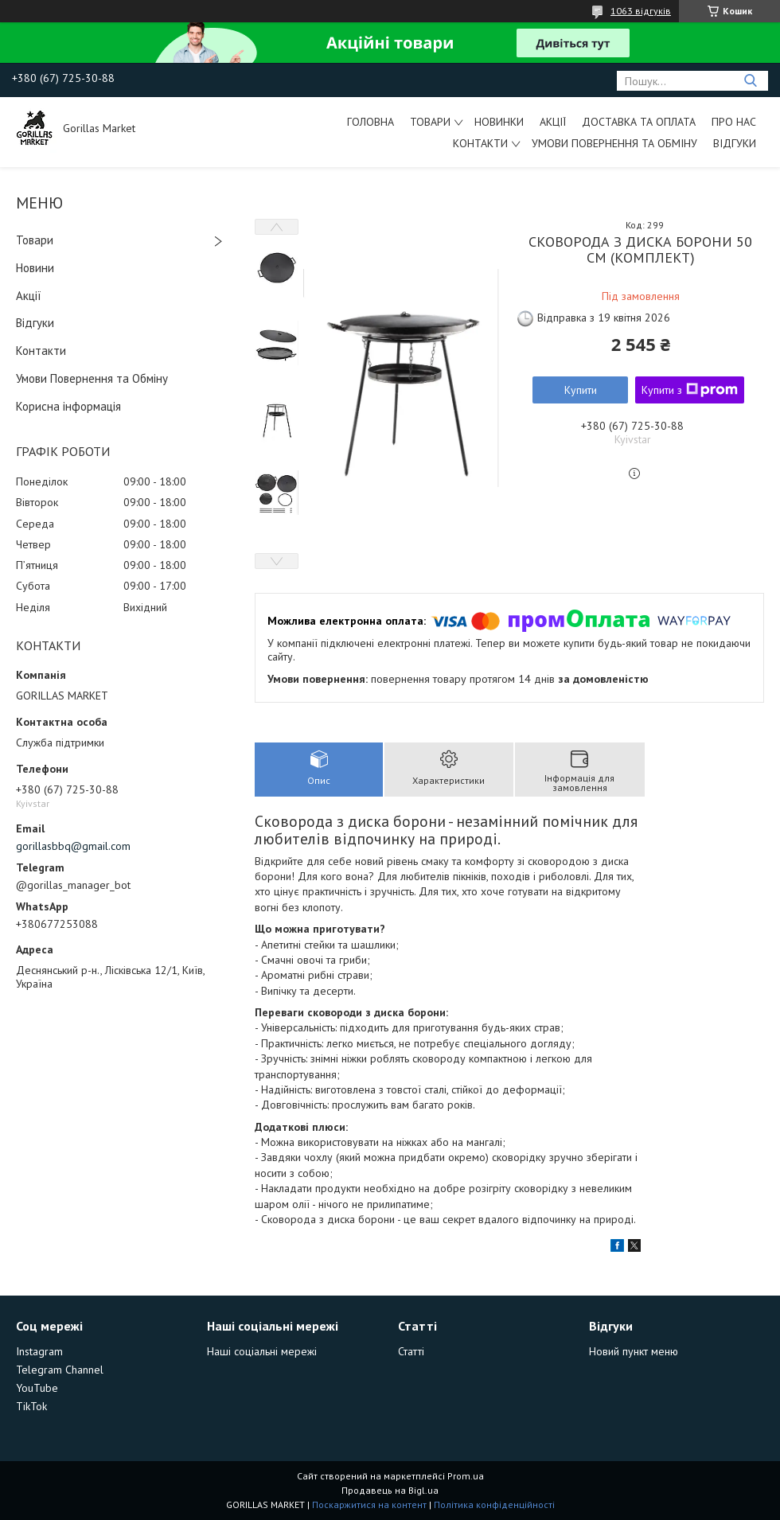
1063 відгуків (640, 11)
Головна (370, 122)
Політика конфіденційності (494, 1504)
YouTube (37, 1388)
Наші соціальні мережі (262, 1351)
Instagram (39, 1351)
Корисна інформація (68, 406)
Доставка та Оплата (639, 122)
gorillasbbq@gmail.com (73, 846)
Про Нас (734, 122)
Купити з (690, 390)
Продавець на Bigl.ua (390, 1490)
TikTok (31, 1406)
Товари (430, 122)
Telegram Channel (59, 1369)
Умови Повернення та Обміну (614, 143)
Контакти (480, 143)
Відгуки (734, 143)
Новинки (499, 122)
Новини (35, 267)
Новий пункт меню (633, 1351)
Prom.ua (465, 1476)
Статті (411, 1351)
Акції (553, 122)
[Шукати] (750, 81)
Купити (580, 390)
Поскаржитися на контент (369, 1504)
